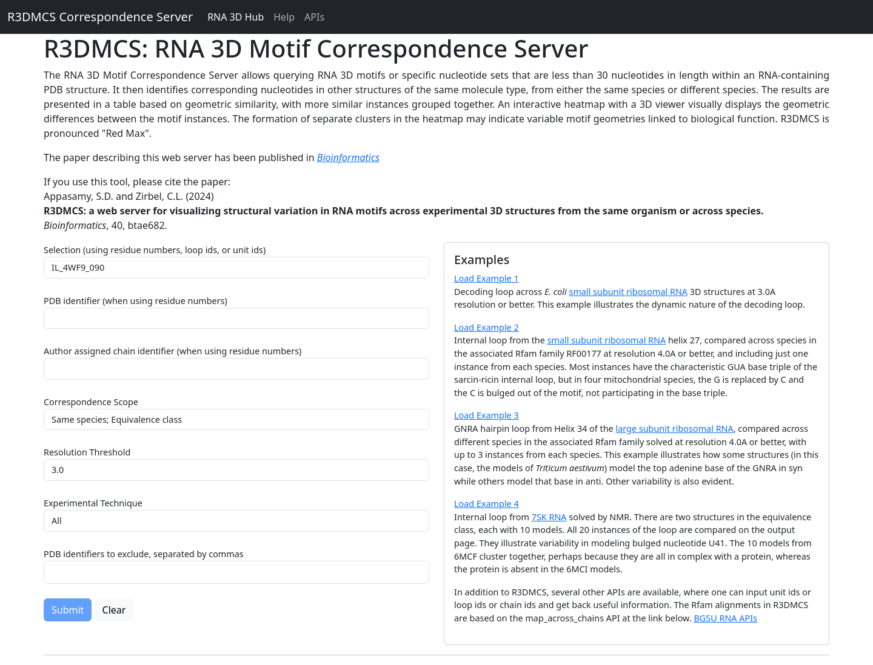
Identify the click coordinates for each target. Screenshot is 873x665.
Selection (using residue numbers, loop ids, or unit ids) (155, 250)
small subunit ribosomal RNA (628, 291)
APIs (314, 17)
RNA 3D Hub (235, 17)
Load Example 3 (486, 415)
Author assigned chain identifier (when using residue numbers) (172, 351)
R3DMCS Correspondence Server (100, 16)
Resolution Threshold (87, 452)
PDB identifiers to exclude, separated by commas (144, 554)
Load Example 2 (486, 327)
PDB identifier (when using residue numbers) (135, 300)
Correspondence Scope (91, 402)
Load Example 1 (486, 278)
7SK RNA (549, 517)
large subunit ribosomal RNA (674, 428)
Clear (114, 610)
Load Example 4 (486, 503)
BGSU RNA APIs (725, 618)
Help (284, 17)
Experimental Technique (93, 503)
